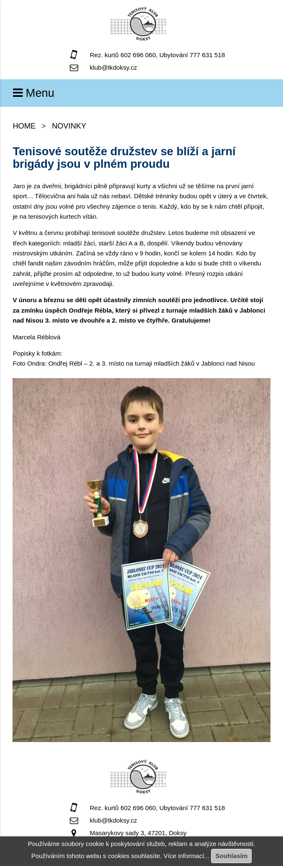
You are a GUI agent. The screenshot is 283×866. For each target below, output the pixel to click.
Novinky (69, 125)
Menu (33, 92)
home (24, 125)
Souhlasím (231, 855)
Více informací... (186, 855)
